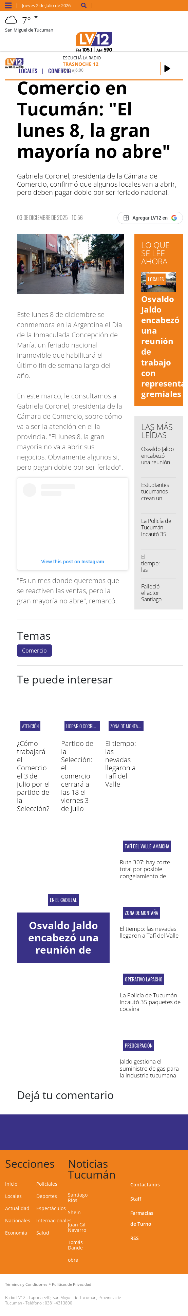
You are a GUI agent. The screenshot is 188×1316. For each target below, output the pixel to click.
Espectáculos (51, 1208)
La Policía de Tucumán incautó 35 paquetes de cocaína (156, 534)
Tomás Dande (75, 1245)
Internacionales (54, 1220)
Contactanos (145, 1184)
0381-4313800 (58, 1303)
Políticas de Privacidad (71, 1284)
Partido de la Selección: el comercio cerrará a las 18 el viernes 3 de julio (77, 776)
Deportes (46, 1196)
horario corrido (82, 726)
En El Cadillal (63, 900)
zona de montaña (126, 726)
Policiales (46, 1184)
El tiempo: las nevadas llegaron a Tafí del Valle (120, 764)
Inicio (11, 1184)
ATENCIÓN (30, 726)
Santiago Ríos (78, 1197)
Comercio (34, 650)
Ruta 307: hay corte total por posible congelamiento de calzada (145, 872)
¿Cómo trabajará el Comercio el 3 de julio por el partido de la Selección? (33, 776)
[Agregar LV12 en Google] (150, 218)
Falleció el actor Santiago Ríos (151, 596)
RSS (134, 1238)
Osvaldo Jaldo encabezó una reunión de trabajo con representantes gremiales (63, 955)
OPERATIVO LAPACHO (144, 979)
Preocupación (138, 1045)
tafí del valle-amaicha (147, 846)
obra (73, 1260)
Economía (16, 1232)
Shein (74, 1212)
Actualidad (17, 1208)
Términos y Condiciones (26, 1284)
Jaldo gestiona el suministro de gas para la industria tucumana (149, 1068)
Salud (42, 1232)
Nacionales (17, 1220)
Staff (135, 1199)
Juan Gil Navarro (77, 1227)
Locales (13, 1196)
